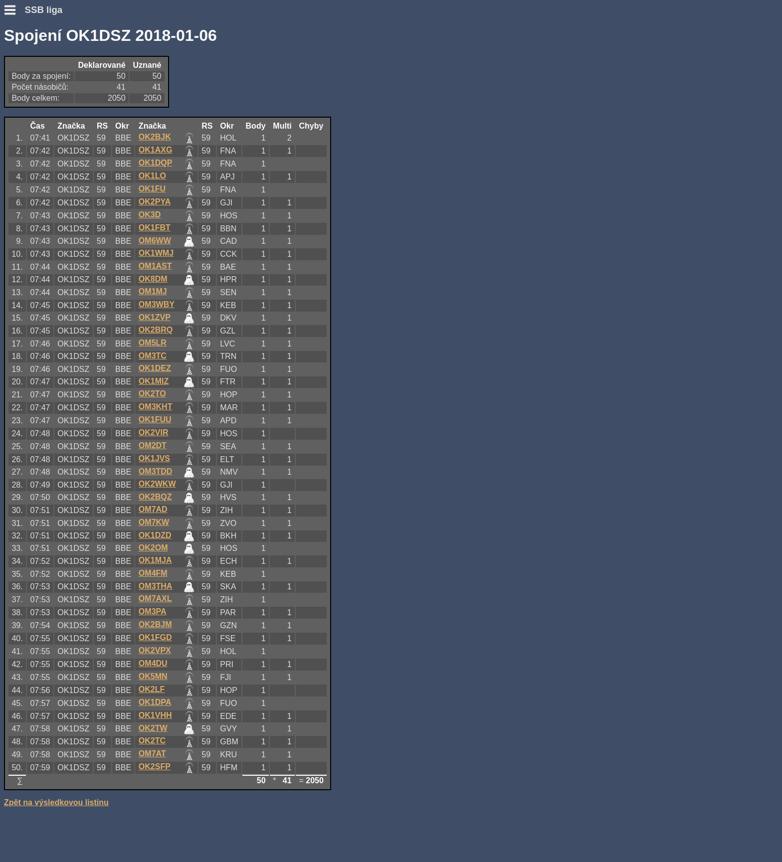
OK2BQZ (155, 497)
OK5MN (153, 676)
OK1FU (152, 188)
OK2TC (152, 740)
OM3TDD (156, 471)
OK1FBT (155, 227)
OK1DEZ (155, 368)
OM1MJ (153, 291)
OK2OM (153, 547)
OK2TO (152, 393)
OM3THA (156, 586)
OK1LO (152, 176)
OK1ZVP (155, 317)
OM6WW (155, 240)
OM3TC (153, 355)
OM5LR (153, 343)
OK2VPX (155, 650)
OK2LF (152, 689)
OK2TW (153, 728)
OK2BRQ (156, 330)
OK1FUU (155, 419)
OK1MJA (155, 560)
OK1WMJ (156, 253)
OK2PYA (155, 201)
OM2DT (153, 445)
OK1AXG (156, 150)
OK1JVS (154, 458)
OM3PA (153, 611)
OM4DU (153, 663)
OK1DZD (155, 535)
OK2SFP (155, 766)
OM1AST (155, 266)
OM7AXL (155, 598)
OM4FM (153, 573)
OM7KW (154, 522)
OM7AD (153, 509)
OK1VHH (155, 715)
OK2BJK (155, 137)
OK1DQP (156, 163)
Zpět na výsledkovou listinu (56, 802)
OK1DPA (155, 702)
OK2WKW (157, 484)
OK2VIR (154, 432)
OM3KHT (156, 406)
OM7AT (152, 753)
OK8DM (153, 279)
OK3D (150, 214)
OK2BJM (155, 624)
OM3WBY (157, 304)
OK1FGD (155, 637)
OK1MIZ (154, 381)
